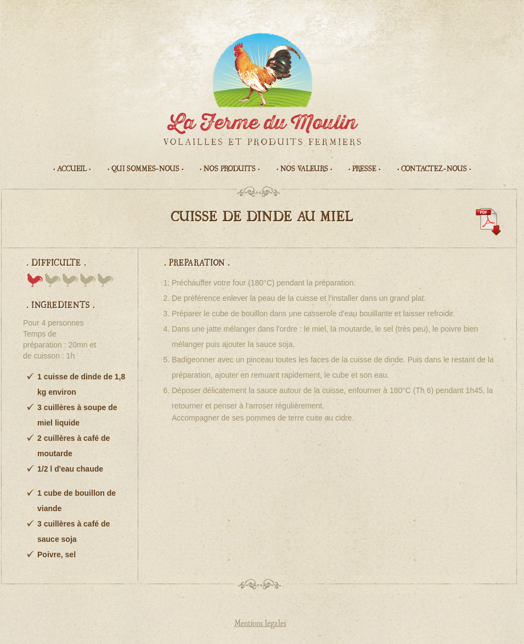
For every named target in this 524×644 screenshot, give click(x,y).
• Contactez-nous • (434, 169)
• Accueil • (72, 169)
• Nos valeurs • (304, 169)
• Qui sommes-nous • (145, 169)
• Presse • (364, 169)
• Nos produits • (230, 169)
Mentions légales (260, 624)
